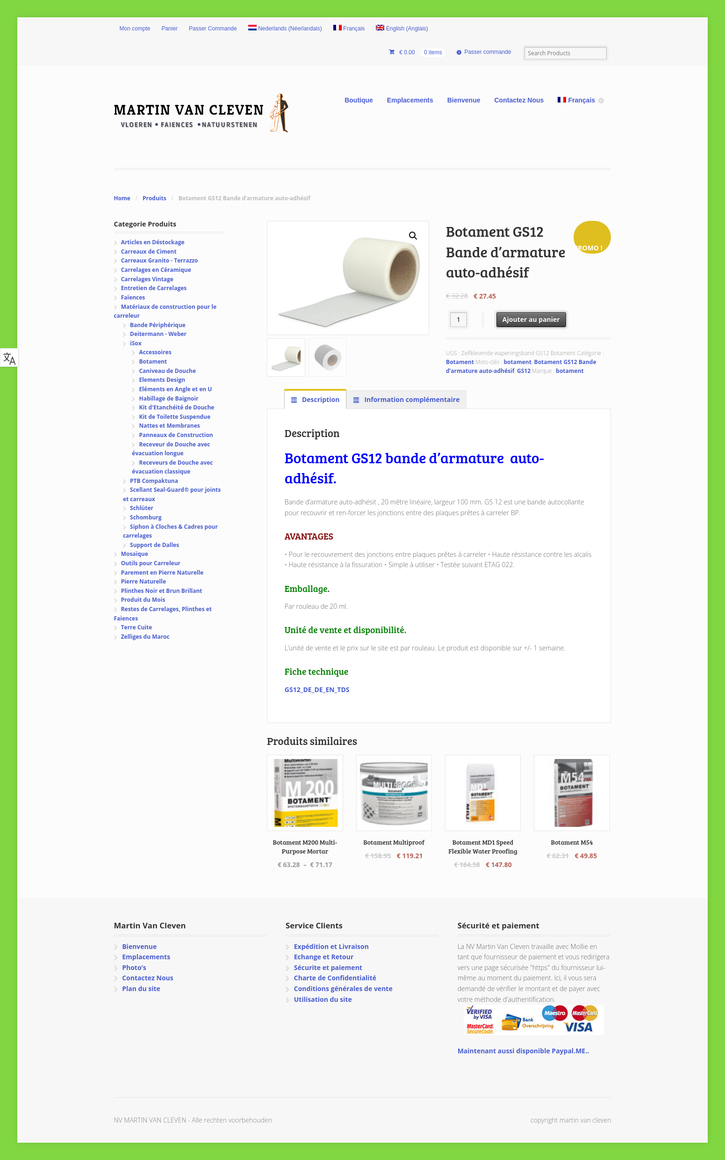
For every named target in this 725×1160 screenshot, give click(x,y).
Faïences (133, 297)
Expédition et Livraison (331, 946)
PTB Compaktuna (154, 481)
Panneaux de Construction (176, 435)
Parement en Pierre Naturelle (162, 572)
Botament (460, 362)
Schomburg (146, 517)
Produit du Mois (143, 600)
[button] (413, 235)
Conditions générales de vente (343, 988)
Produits (154, 198)
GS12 (524, 371)
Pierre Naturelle (143, 581)
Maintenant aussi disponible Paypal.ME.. (523, 1050)
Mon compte (135, 28)
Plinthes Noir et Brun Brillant (161, 591)
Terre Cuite (136, 627)
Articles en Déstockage (153, 242)
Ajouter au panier (531, 319)
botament (517, 362)
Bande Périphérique (158, 325)
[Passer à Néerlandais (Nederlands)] (285, 29)
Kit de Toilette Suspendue (174, 417)
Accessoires (155, 352)
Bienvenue (464, 100)
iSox (136, 343)
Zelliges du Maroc (145, 637)
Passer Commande (213, 28)
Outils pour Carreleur (150, 563)
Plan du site (141, 988)
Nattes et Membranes (169, 426)
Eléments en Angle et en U (175, 389)
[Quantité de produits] (458, 319)
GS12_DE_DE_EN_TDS (317, 689)
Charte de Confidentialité (335, 977)
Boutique (359, 100)
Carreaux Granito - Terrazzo (159, 260)
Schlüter (141, 508)
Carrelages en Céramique (156, 270)
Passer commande (487, 52)
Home (122, 198)
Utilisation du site (323, 999)
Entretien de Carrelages (154, 288)
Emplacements (410, 100)
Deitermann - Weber (158, 334)
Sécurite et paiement (328, 967)
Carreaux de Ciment (149, 251)
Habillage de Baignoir (168, 398)
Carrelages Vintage (147, 279)
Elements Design (162, 380)
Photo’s (134, 967)
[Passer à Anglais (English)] (402, 29)
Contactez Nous (519, 100)
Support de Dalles (154, 545)
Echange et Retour (324, 956)
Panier (169, 28)
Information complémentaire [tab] (411, 399)
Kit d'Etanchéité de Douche (176, 407)
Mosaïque (134, 554)
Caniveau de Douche (167, 371)
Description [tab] (319, 399)
